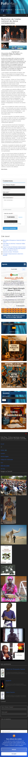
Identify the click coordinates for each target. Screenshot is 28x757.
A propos (3, 453)
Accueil (2, 444)
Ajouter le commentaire (10, 228)
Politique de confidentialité (7, 459)
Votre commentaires (8, 197)
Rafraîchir (20, 217)
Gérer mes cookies (5, 465)
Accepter (14, 753)
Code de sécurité (8, 213)
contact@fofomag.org (7, 9)
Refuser (14, 749)
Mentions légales (5, 456)
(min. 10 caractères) (14, 723)
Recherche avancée (14, 331)
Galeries (4, 450)
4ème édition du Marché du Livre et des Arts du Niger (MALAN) (14, 316)
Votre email (6, 192)
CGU (2, 462)
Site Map (3, 468)
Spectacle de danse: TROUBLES (10, 251)
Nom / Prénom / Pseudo (9, 184)
